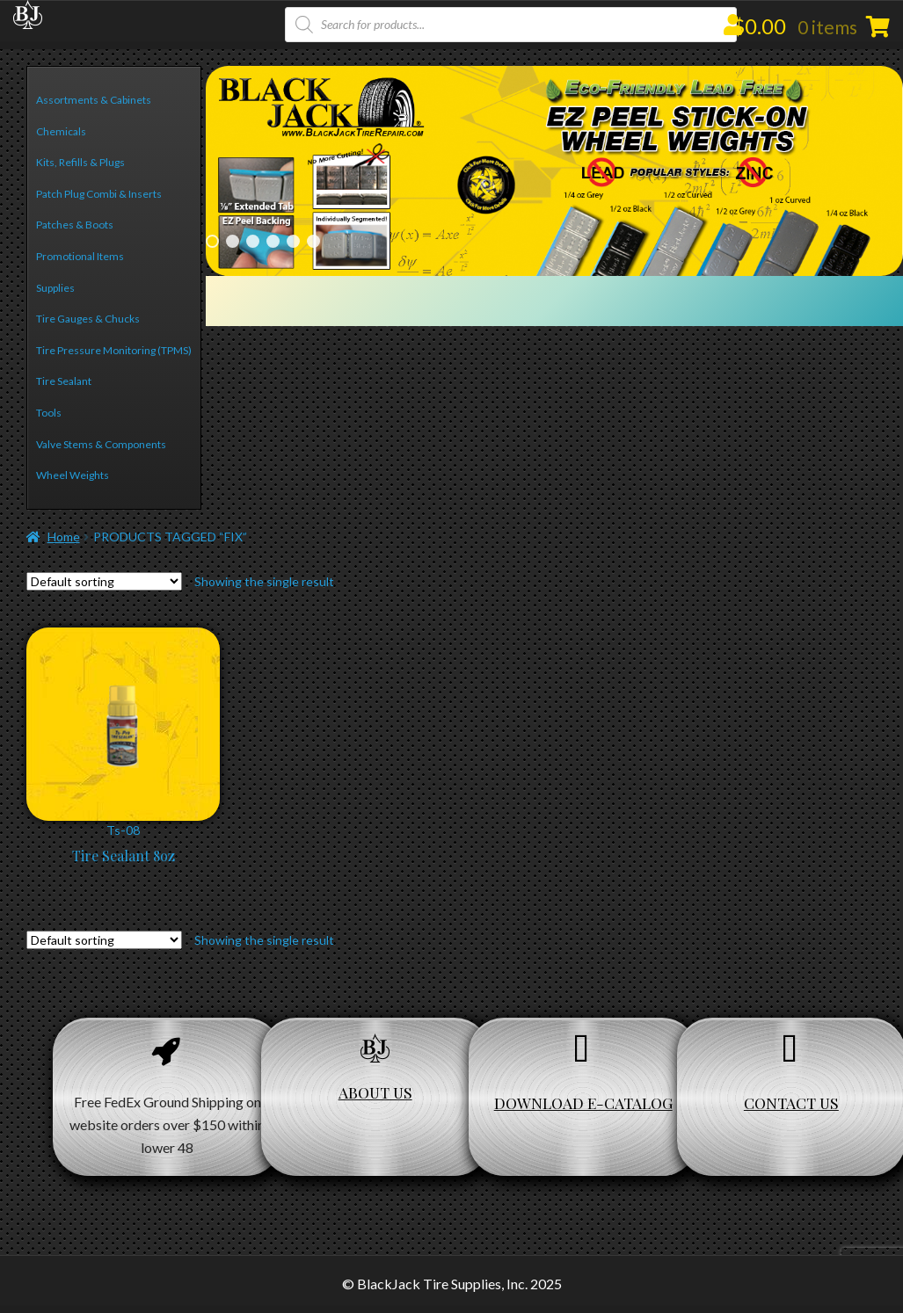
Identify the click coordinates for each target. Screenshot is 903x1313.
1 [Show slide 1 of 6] (212, 241)
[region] (554, 171)
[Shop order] (104, 581)
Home (63, 536)
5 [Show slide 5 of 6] (293, 241)
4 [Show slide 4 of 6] (273, 241)
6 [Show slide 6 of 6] (313, 241)
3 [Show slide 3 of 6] (252, 241)
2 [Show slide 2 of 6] (232, 241)
